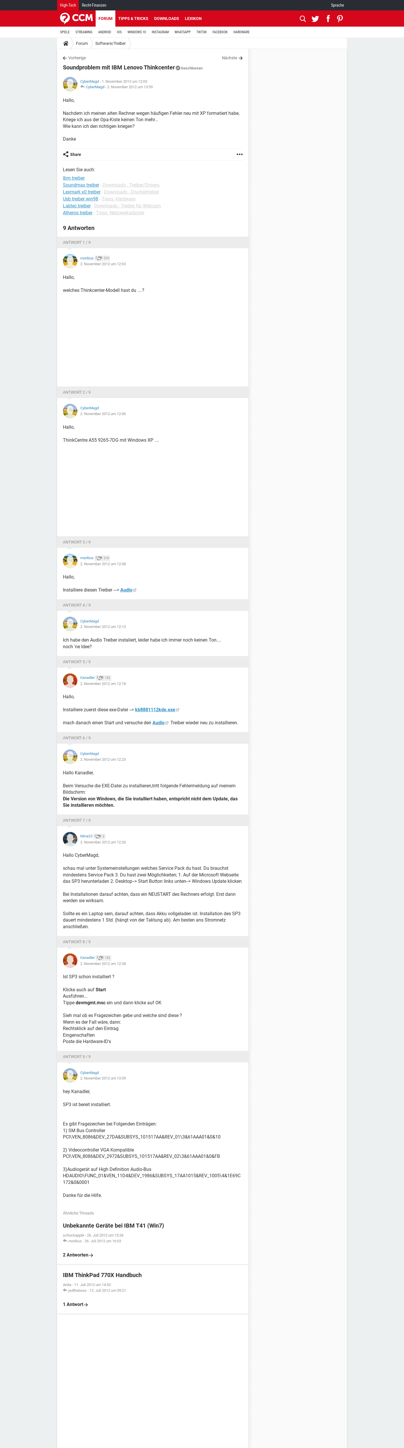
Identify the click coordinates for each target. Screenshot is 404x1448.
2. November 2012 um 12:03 (103, 264)
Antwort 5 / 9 (77, 661)
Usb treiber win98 (80, 199)
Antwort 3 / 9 (77, 542)
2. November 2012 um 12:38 (103, 963)
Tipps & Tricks (133, 18)
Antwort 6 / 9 (77, 738)
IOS (119, 32)
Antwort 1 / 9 (77, 242)
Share (75, 154)
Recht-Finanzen (94, 5)
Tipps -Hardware (118, 199)
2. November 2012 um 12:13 (103, 626)
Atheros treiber (77, 212)
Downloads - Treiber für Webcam (127, 206)
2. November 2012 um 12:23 (103, 759)
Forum (105, 18)
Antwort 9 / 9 (77, 1056)
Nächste (229, 58)
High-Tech (68, 5)
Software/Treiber (110, 43)
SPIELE (65, 32)
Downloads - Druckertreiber (131, 192)
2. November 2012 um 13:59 (130, 87)
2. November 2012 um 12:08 (103, 564)
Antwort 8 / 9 (77, 941)
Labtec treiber (77, 206)
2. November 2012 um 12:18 (103, 683)
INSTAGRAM (160, 32)
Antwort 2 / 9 (77, 392)
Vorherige (77, 58)
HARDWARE (241, 32)
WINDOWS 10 (137, 32)
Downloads (166, 18)
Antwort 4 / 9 (77, 605)
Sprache (337, 5)
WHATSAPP (182, 32)
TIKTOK (201, 32)
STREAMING (84, 32)
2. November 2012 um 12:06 (103, 414)
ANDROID (104, 32)
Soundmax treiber (81, 185)
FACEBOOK (220, 32)
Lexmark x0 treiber (82, 192)
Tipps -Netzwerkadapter (120, 212)
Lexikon (193, 18)
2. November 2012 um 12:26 (103, 842)
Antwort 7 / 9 (77, 820)
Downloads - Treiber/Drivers (131, 185)
